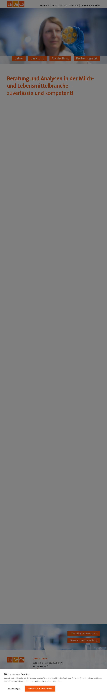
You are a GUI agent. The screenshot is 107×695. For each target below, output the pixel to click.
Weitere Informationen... (52, 681)
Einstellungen (14, 688)
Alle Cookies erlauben (40, 688)
